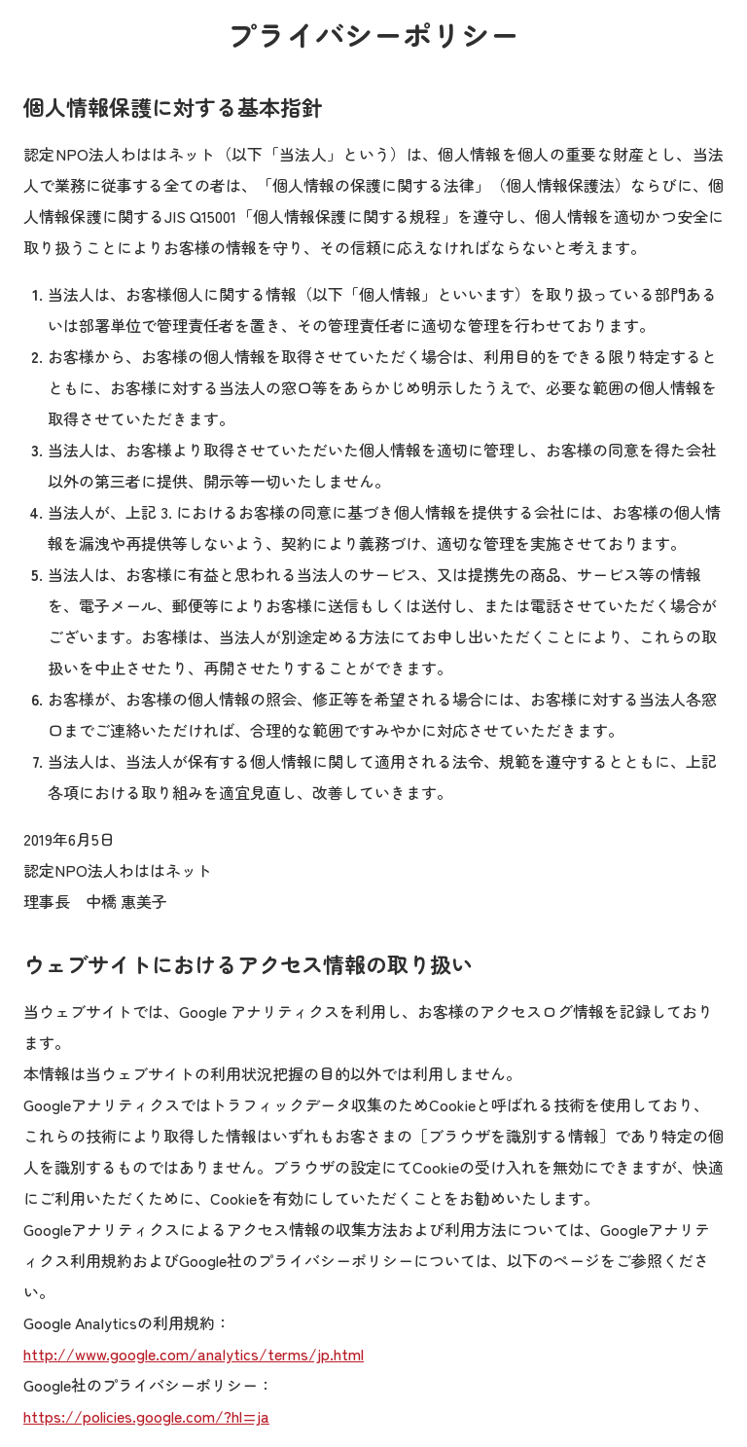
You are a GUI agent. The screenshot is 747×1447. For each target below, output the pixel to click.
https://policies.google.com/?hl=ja (146, 1416)
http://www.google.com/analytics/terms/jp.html (193, 1353)
